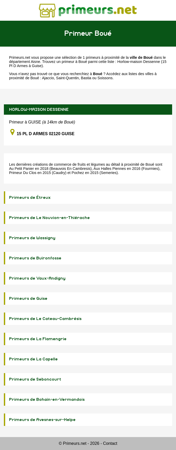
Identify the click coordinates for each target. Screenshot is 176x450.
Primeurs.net (19, 57)
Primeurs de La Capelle (33, 359)
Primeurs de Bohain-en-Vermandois (47, 399)
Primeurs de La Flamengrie (38, 339)
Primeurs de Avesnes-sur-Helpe (42, 420)
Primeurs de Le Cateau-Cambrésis (45, 319)
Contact (110, 443)
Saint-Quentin (67, 78)
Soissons (105, 78)
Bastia (86, 78)
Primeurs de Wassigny (32, 238)
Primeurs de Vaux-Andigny (37, 278)
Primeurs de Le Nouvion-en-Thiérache (49, 218)
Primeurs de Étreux (30, 197)
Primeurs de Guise (28, 298)
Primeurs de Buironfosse (35, 258)
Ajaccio (48, 78)
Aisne (35, 62)
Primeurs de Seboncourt (35, 379)
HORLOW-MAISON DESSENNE (39, 109)
